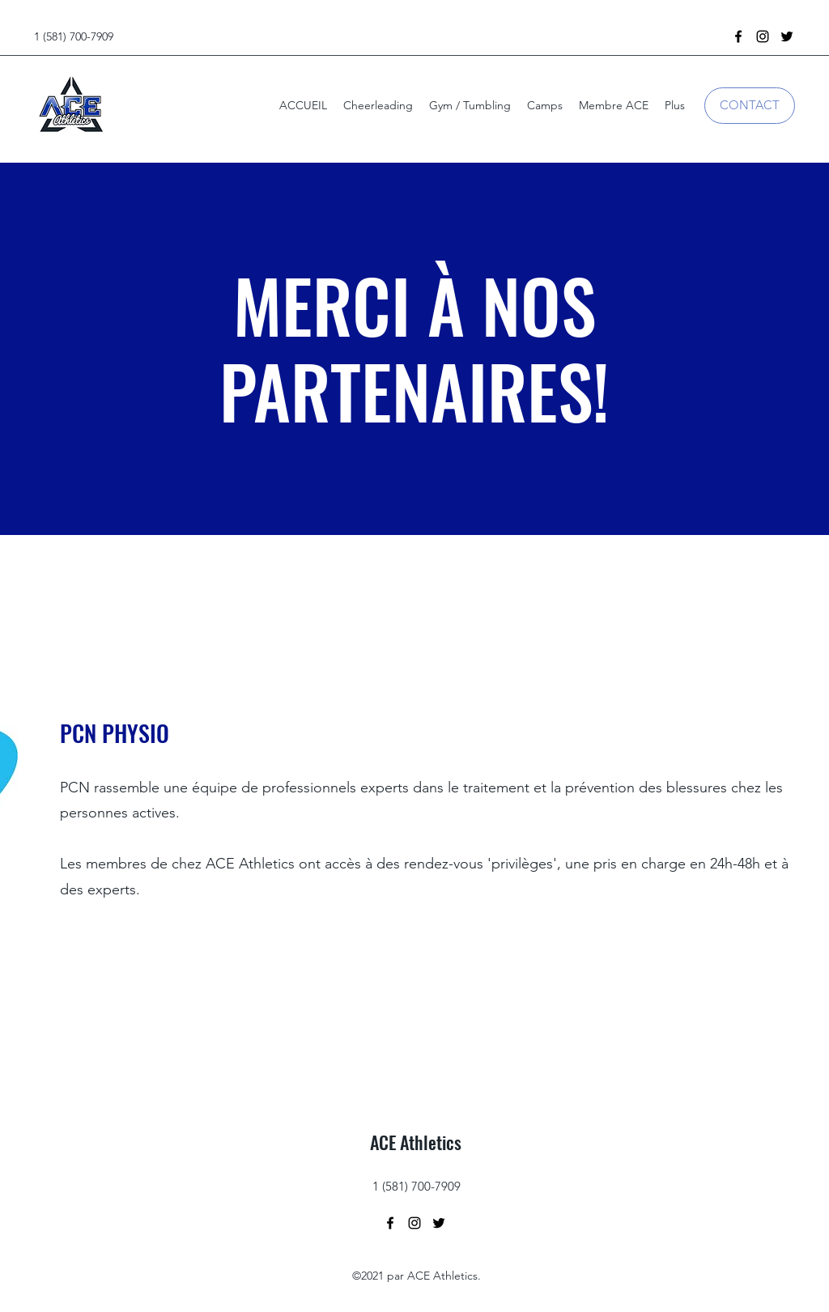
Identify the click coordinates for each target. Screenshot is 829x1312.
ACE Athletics (415, 1142)
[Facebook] (738, 36)
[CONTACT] (749, 105)
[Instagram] (763, 36)
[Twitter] (787, 36)
